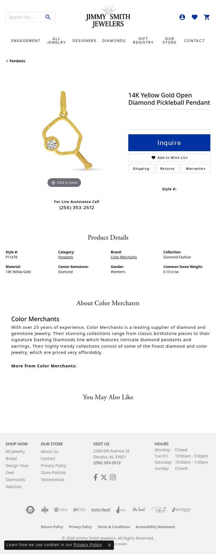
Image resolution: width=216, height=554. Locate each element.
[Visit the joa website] (121, 510)
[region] (64, 130)
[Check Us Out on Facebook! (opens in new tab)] (95, 477)
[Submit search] (48, 17)
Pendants (17, 61)
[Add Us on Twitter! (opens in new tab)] (103, 477)
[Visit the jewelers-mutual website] (101, 510)
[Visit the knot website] (139, 510)
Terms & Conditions (114, 526)
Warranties (196, 168)
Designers (85, 40)
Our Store (170, 40)
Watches (14, 486)
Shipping (141, 168)
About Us (49, 451)
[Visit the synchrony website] (181, 510)
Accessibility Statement (155, 526)
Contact (194, 40)
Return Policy (52, 526)
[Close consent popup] (109, 545)
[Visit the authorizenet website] (30, 510)
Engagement (25, 40)
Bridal (11, 458)
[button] (182, 17)
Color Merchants (124, 257)
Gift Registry (143, 40)
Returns (167, 168)
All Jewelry (56, 40)
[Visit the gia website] (61, 510)
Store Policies (53, 472)
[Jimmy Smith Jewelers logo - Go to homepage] (108, 17)
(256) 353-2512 (76, 207)
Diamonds (114, 40)
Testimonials (52, 479)
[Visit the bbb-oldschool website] (44, 510)
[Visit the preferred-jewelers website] (158, 510)
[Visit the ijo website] (79, 510)
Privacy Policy (53, 465)
